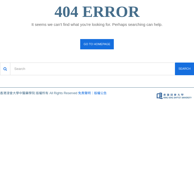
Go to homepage (97, 44)
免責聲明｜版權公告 (92, 93)
